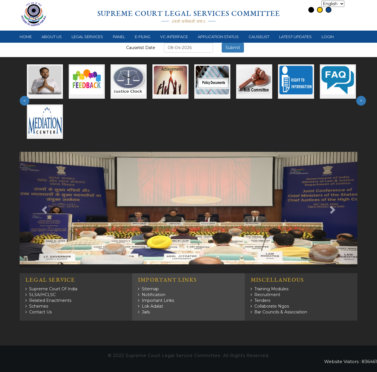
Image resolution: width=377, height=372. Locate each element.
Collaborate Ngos (271, 306)
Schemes (38, 306)
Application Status (218, 36)
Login (328, 36)
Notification (153, 294)
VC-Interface (174, 36)
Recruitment (267, 294)
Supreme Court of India (53, 288)
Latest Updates (295, 36)
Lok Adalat (152, 306)
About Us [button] (52, 36)
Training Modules (271, 288)
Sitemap (150, 288)
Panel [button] (119, 36)
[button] (45, 209)
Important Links (158, 300)
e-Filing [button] (142, 36)
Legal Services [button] (87, 36)
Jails (146, 312)
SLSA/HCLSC (42, 294)
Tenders (262, 300)
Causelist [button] (259, 36)
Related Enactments (50, 300)
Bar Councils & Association (280, 312)
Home (26, 36)
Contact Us (40, 312)
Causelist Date (140, 47)
